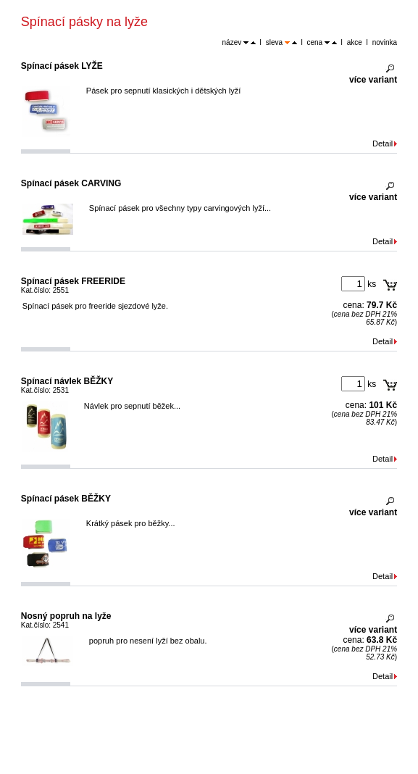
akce (354, 42)
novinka (384, 42)
